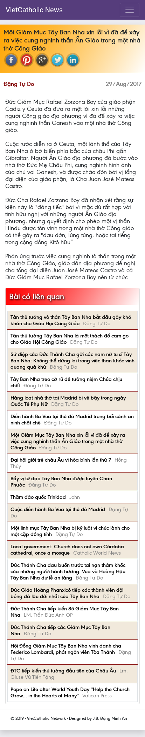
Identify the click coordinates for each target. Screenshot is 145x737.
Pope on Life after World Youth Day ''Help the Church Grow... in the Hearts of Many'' (70, 692)
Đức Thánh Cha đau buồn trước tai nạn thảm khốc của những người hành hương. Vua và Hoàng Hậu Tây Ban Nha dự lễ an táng (68, 571)
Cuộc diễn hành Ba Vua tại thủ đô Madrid (58, 509)
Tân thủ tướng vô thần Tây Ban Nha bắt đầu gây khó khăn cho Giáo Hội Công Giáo (71, 320)
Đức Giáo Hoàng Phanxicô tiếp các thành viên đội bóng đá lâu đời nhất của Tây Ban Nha (67, 593)
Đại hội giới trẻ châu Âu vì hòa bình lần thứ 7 (61, 460)
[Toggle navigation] (129, 10)
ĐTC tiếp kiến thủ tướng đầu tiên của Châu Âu (63, 671)
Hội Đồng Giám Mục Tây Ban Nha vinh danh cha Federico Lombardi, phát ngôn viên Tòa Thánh (66, 649)
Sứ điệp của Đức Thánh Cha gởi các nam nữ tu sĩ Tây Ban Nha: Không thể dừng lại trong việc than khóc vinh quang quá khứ (72, 360)
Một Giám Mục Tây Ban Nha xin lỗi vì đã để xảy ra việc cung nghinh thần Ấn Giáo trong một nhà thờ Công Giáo (68, 441)
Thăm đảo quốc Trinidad (38, 497)
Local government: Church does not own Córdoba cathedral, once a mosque (67, 549)
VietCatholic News (34, 10)
